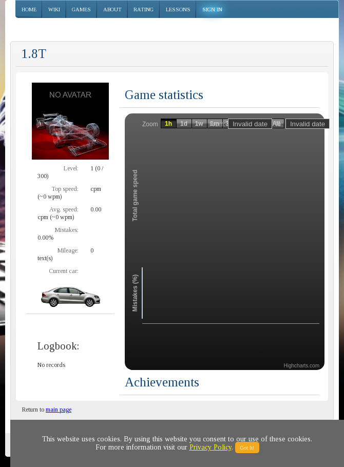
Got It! (247, 447)
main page (58, 409)
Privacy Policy (210, 447)
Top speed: (65, 188)
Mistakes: (67, 229)
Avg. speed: (64, 209)
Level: (71, 168)
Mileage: (68, 250)
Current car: (64, 271)
